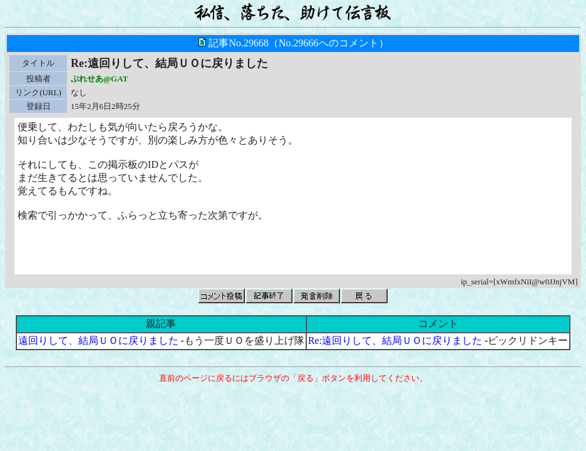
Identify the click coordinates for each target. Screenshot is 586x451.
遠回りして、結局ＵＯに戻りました (98, 340)
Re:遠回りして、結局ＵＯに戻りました (395, 340)
